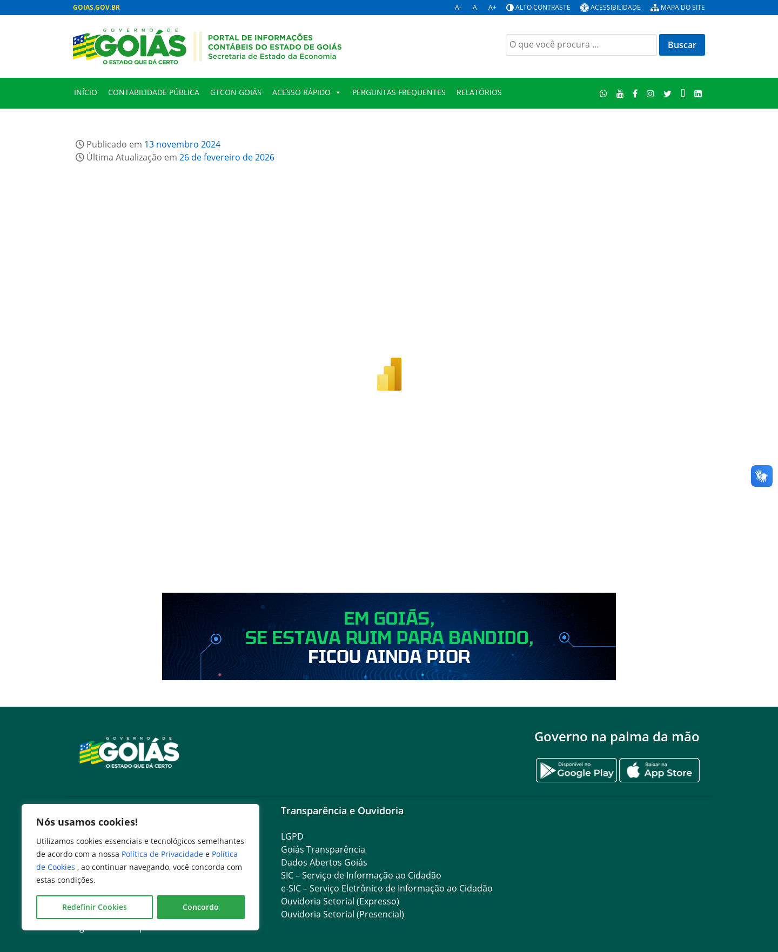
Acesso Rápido (306, 92)
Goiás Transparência (323, 849)
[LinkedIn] (697, 93)
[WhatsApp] (603, 93)
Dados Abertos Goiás (324, 862)
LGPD (292, 836)
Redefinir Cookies (94, 907)
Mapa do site (683, 7)
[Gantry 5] (129, 751)
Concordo (201, 907)
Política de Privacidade (163, 854)
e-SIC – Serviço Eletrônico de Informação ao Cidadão (387, 888)
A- (458, 7)
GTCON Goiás (235, 92)
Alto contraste (543, 7)
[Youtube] (620, 93)
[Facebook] (635, 93)
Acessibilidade (616, 7)
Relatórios (479, 92)
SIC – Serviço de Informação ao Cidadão (361, 875)
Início (85, 92)
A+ (492, 7)
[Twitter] (667, 93)
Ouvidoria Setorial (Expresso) (340, 901)
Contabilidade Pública (153, 92)
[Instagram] (650, 93)
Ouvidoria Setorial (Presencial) (342, 914)
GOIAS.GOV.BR (96, 7)
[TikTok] (682, 93)
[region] (140, 867)
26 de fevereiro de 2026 (226, 157)
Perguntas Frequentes (399, 92)
